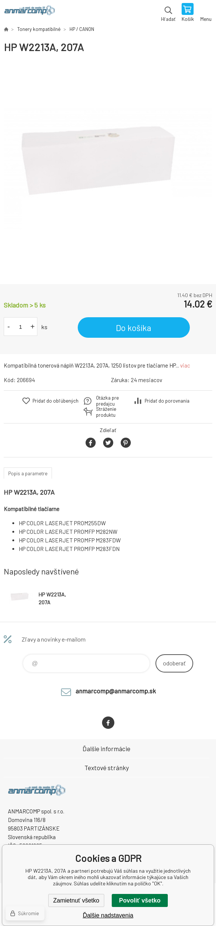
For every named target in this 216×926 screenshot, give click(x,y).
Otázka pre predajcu (107, 400)
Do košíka (133, 327)
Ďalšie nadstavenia (108, 915)
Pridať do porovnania (167, 401)
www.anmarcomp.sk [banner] (29, 13)
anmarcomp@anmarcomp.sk (115, 690)
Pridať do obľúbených (55, 401)
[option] (108, 169)
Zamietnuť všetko (76, 900)
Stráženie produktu (106, 412)
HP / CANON (82, 29)
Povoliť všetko (140, 900)
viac (185, 365)
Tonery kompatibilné (39, 29)
